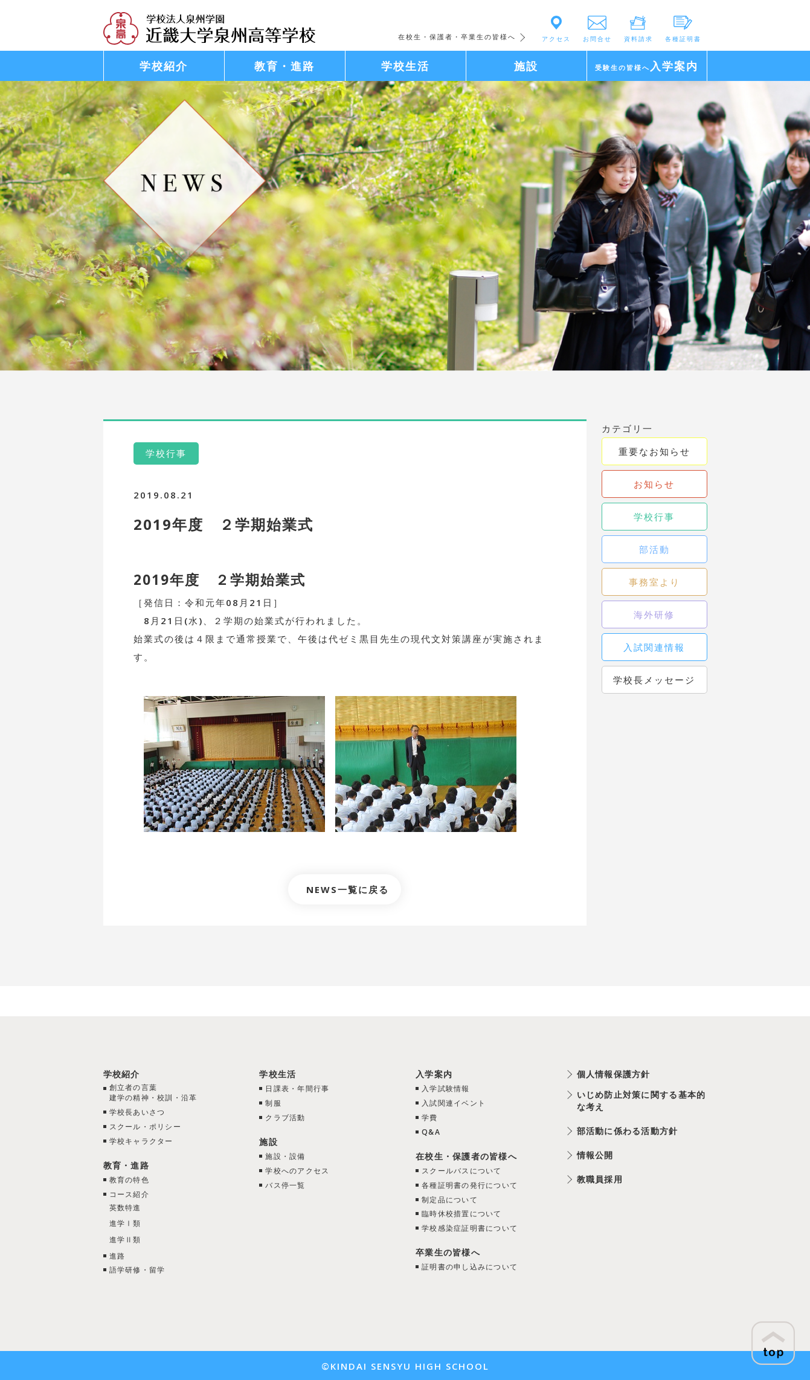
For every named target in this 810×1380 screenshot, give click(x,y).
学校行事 (654, 517)
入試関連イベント (450, 1102)
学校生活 (276, 1074)
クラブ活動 (284, 1116)
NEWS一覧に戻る (347, 889)
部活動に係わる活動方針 (621, 1132)
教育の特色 (132, 1179)
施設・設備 (284, 1154)
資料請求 (638, 38)
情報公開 (585, 1156)
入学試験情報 (441, 1088)
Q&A (424, 1130)
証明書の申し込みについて (468, 1262)
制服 (271, 1102)
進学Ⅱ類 (127, 1238)
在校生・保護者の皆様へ (464, 1154)
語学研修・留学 (141, 1268)
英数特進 (127, 1207)
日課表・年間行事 (298, 1088)
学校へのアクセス (298, 1168)
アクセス (556, 38)
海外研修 (654, 614)
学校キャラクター (145, 1141)
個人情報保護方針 (606, 1074)
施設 (266, 1140)
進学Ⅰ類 (127, 1222)
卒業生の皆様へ (444, 1248)
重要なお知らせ (654, 451)
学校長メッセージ (654, 680)
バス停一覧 (284, 1182)
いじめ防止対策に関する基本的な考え (632, 1101)
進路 (118, 1254)
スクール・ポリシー (150, 1127)
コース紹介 (132, 1193)
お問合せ (597, 38)
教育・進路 (129, 1165)
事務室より (654, 582)
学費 (423, 1116)
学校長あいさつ (141, 1113)
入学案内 (428, 1074)
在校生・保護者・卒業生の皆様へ (457, 36)
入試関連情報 (654, 647)
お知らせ (654, 484)
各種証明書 (683, 38)
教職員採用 (591, 1180)
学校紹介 (123, 1074)
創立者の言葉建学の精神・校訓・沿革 (159, 1093)
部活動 (654, 549)
